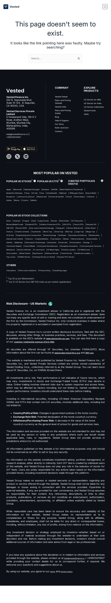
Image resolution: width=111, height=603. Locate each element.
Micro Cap (46, 237)
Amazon (55, 189)
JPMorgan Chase (43, 198)
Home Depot (82, 202)
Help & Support (63, 120)
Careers (59, 131)
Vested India (61, 106)
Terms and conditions (31, 287)
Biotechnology (72, 241)
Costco (43, 206)
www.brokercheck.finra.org (70, 370)
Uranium (20, 221)
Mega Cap (11, 241)
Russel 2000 (69, 229)
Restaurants (37, 245)
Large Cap (86, 237)
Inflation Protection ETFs (78, 225)
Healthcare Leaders (52, 269)
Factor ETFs (25, 229)
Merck (32, 206)
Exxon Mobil (61, 198)
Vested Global (62, 96)
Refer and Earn (63, 127)
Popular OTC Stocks (46, 273)
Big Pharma (83, 265)
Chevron (10, 206)
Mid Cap (73, 237)
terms (53, 588)
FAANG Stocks (88, 269)
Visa (82, 194)
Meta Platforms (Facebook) (19, 194)
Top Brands (31, 237)
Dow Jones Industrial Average (20, 233)
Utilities (70, 249)
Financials (51, 253)
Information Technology (17, 253)
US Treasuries (13, 225)
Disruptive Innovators (81, 257)
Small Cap (60, 237)
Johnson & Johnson (15, 202)
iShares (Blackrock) (61, 233)
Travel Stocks (32, 269)
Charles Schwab (14, 237)
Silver (9, 221)
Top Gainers (12, 249)
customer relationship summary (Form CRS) (45, 359)
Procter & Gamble (53, 202)
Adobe (22, 206)
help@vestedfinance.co (19, 134)
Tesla (62, 194)
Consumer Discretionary (55, 257)
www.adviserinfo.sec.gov (61, 355)
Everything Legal (71, 287)
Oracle (68, 202)
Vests (87, 122)
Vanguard (43, 233)
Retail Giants (68, 265)
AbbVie (54, 206)
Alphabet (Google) (38, 189)
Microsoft (20, 189)
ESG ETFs (11, 229)
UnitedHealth (12, 198)
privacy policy (69, 588)
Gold (41, 221)
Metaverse (39, 261)
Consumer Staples (15, 257)
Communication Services (18, 261)
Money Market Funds (34, 225)
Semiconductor (39, 249)
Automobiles (57, 249)
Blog (57, 116)
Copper (31, 221)
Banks (25, 249)
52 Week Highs (92, 261)
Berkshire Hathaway (46, 194)
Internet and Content (57, 245)
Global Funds (91, 119)
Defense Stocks (14, 269)
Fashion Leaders (14, 265)
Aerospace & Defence (17, 245)
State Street (81, 233)
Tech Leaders (51, 265)
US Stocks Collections (90, 114)
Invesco (94, 233)
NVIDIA (66, 189)
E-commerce (74, 261)
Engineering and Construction (47, 241)
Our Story (60, 123)
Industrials (38, 253)
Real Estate (79, 221)
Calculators (11, 287)
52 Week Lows (33, 265)
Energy (80, 253)
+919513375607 (15, 136)
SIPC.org (97, 370)
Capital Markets (91, 245)
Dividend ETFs (55, 225)
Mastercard (34, 202)
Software (88, 241)
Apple (9, 189)
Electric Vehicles (56, 261)
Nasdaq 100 (41, 229)
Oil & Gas (25, 241)
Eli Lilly (72, 194)
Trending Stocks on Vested (19, 273)
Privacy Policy (52, 287)
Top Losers (71, 269)
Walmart (26, 198)
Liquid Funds (54, 221)
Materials (82, 249)
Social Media (34, 257)
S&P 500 (55, 229)
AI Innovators (66, 253)
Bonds (67, 221)
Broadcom (76, 198)
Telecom (75, 245)
